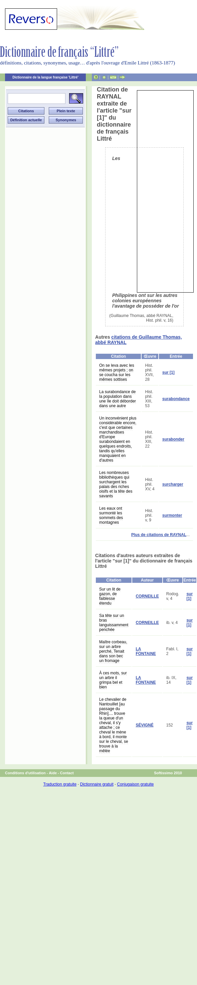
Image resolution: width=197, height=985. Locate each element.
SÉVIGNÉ (144, 725)
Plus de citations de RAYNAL (158, 534)
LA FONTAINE (146, 651)
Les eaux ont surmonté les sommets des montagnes (111, 515)
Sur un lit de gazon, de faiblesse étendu (110, 596)
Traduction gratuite (59, 784)
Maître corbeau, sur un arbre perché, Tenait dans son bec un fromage (113, 651)
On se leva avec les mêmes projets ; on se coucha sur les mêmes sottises (116, 372)
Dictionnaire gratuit (97, 784)
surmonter (172, 515)
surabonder (173, 439)
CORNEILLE (147, 596)
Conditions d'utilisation (25, 773)
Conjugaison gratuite (135, 784)
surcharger (172, 484)
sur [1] (168, 372)
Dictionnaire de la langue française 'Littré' (45, 77)
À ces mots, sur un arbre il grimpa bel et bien (113, 680)
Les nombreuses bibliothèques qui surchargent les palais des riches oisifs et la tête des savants (115, 484)
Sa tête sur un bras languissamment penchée (113, 622)
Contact (67, 773)
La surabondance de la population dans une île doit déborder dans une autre (117, 398)
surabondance (176, 398)
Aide (53, 773)
